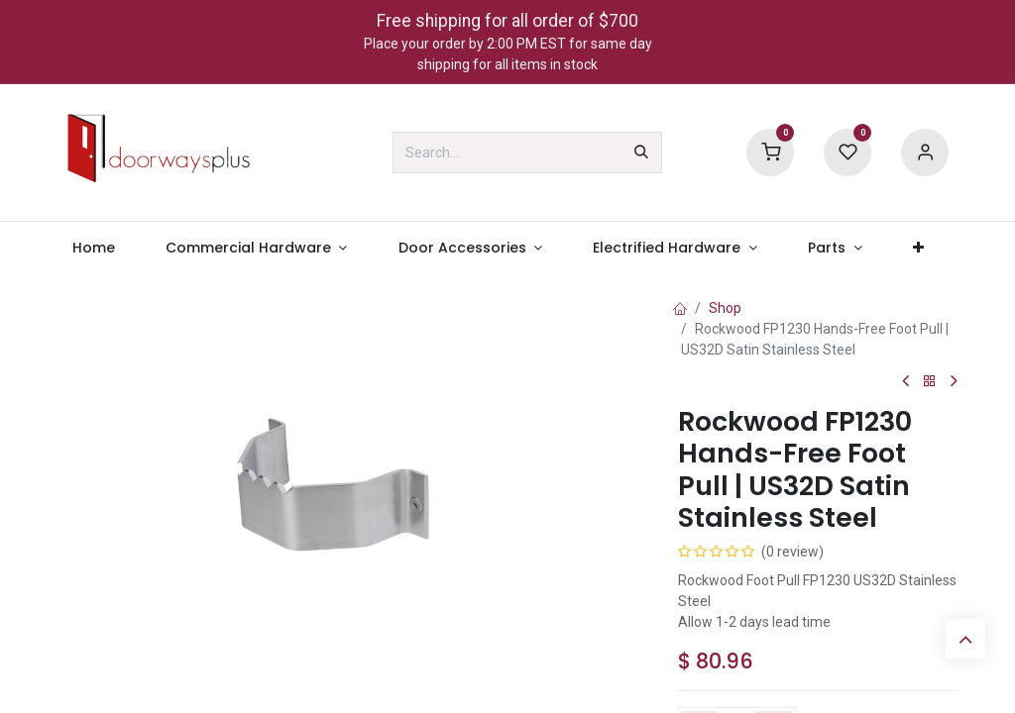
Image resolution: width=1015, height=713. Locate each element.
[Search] (641, 152)
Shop (725, 308)
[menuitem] (93, 248)
